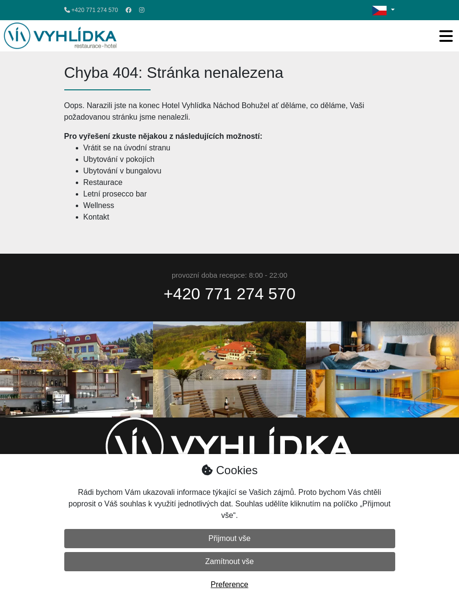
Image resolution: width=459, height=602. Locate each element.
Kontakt (96, 217)
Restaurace (103, 182)
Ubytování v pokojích (119, 159)
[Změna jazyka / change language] (383, 10)
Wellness (99, 205)
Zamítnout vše (229, 561)
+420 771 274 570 (91, 10)
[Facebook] (128, 10)
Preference (229, 584)
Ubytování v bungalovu (122, 171)
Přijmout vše (229, 538)
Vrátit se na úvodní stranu (127, 148)
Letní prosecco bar (115, 194)
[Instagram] (141, 10)
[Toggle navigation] (446, 36)
